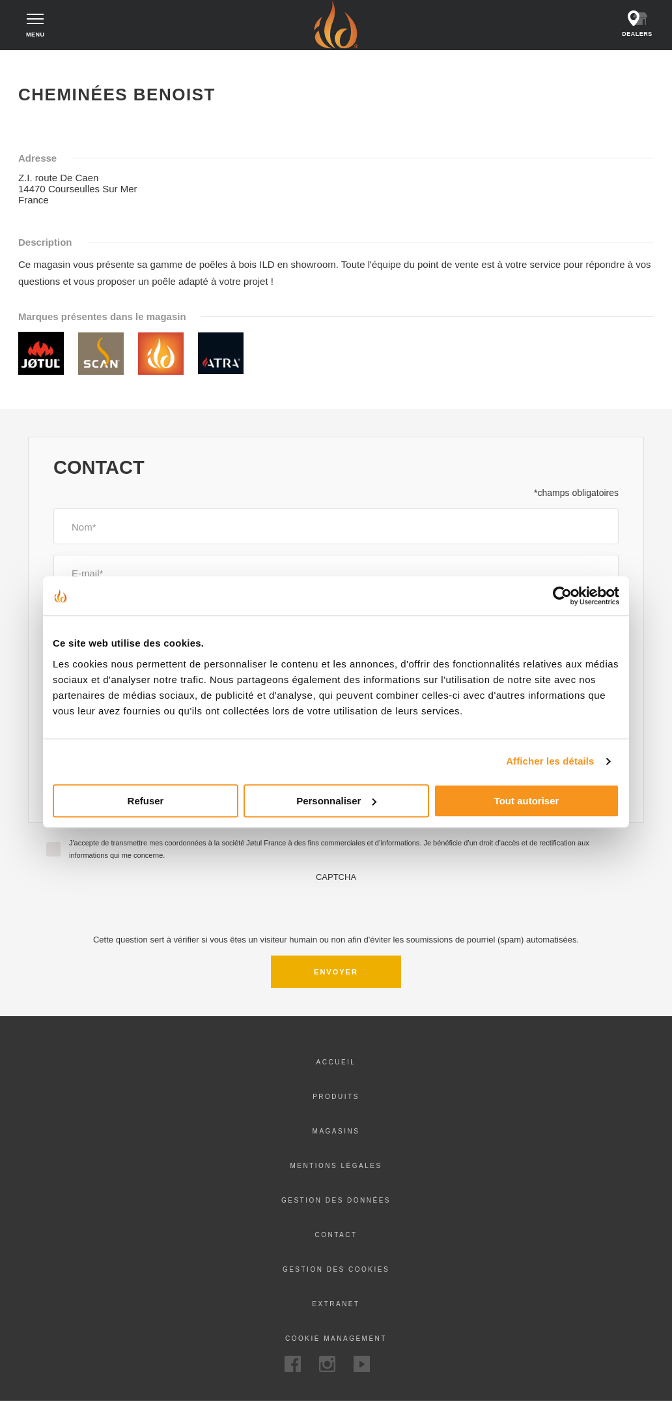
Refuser (146, 800)
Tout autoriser (526, 800)
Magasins (336, 1133)
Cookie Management (336, 1341)
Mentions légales (336, 1168)
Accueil (40, 65)
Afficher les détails (550, 761)
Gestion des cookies (336, 1272)
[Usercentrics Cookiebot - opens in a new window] (562, 596)
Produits (336, 1099)
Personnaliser (336, 800)
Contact (336, 1237)
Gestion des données (336, 1203)
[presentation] (336, 909)
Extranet (335, 1306)
